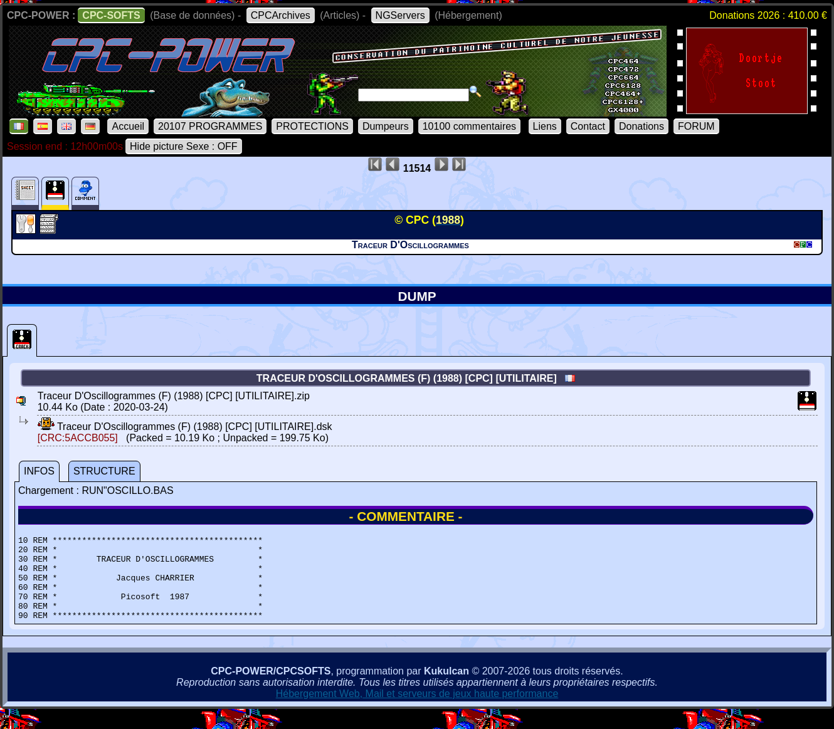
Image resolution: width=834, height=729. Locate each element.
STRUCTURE (104, 471)
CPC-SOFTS (111, 15)
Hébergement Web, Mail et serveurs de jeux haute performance (417, 710)
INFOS (39, 471)
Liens (545, 126)
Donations (641, 126)
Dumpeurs (385, 126)
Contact (588, 126)
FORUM (696, 126)
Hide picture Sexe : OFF (184, 146)
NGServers (400, 15)
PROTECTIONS (312, 126)
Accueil (128, 126)
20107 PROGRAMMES (210, 126)
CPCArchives (280, 15)
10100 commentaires (469, 126)
